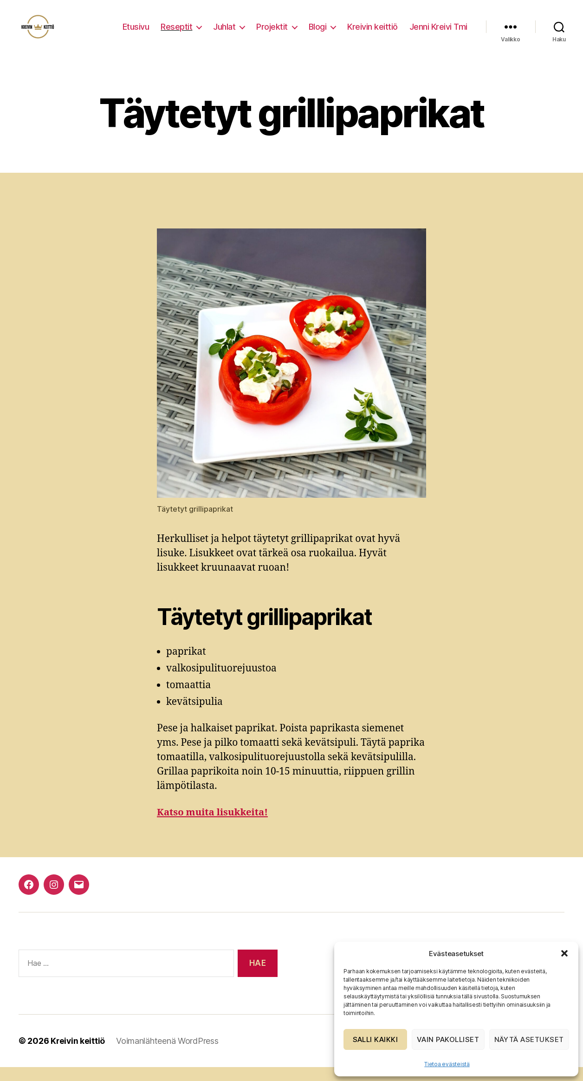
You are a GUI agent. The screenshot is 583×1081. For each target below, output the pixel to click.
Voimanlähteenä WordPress (168, 1055)
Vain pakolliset (448, 1039)
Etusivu (136, 34)
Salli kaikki (375, 1039)
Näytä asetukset (529, 1039)
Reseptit (176, 34)
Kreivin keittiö (372, 34)
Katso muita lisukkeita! (214, 826)
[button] (564, 953)
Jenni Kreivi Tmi (438, 34)
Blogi (318, 34)
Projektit (272, 34)
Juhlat (224, 34)
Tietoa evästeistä (446, 1064)
